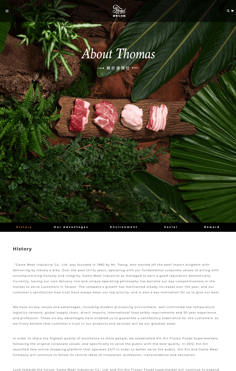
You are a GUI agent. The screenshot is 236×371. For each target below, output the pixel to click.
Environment (124, 227)
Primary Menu (5, 11)
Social (171, 227)
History (24, 227)
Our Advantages (71, 227)
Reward (212, 227)
